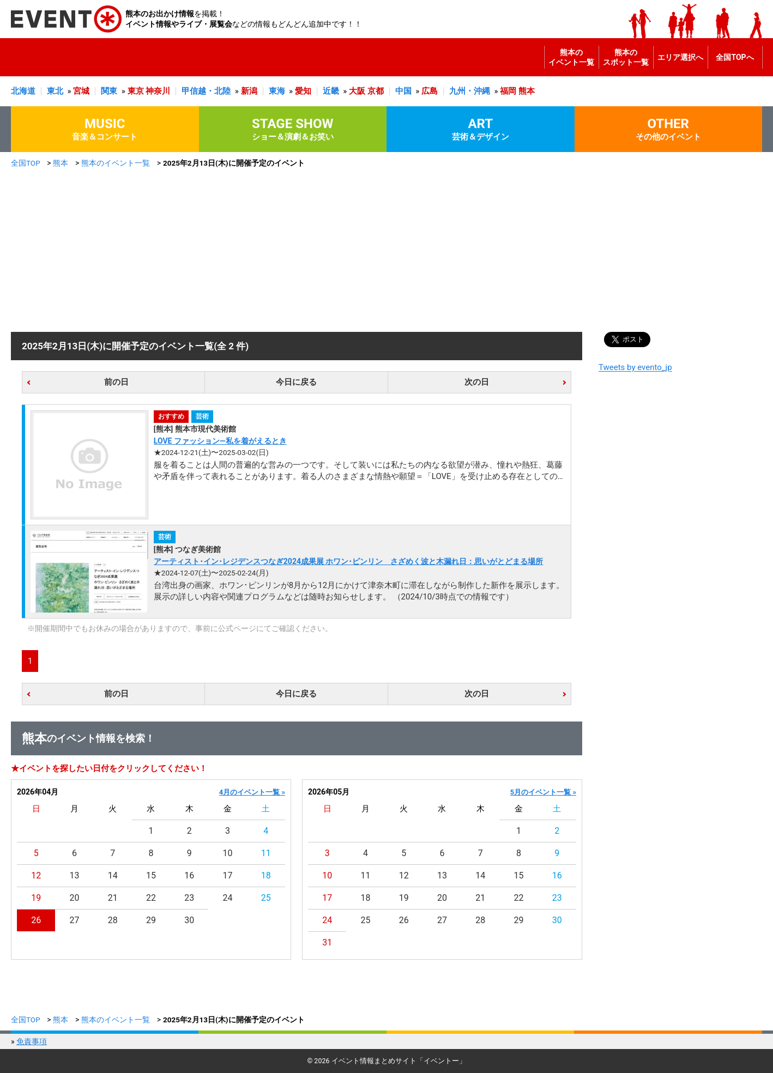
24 (228, 898)
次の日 (476, 382)
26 (36, 920)
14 (113, 875)
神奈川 (158, 91)
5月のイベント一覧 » (543, 792)
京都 (375, 91)
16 (189, 875)
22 (151, 898)
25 (266, 898)
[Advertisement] (386, 250)
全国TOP (25, 163)
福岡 (508, 91)
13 (74, 875)
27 (74, 920)
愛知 (303, 91)
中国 (403, 91)
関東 (109, 91)
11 (266, 853)
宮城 (81, 91)
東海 (277, 91)
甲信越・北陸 (206, 91)
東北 (55, 91)
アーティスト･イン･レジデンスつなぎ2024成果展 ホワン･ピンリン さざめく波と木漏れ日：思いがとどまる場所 (348, 561)
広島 (429, 91)
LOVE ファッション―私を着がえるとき (220, 441)
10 (228, 853)
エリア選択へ (680, 57)
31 (327, 942)
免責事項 (31, 1041)
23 (189, 898)
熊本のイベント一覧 (571, 57)
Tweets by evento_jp (635, 367)
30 (189, 920)
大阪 (357, 91)
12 (36, 875)
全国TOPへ (734, 57)
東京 (136, 91)
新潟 (249, 91)
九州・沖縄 (469, 91)
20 (74, 898)
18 (266, 875)
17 (228, 875)
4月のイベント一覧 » (252, 792)
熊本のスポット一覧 (626, 57)
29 (151, 920)
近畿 (331, 91)
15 (151, 875)
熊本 (526, 91)
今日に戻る (296, 382)
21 (113, 898)
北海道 (23, 91)
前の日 (116, 382)
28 (113, 920)
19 (36, 898)
